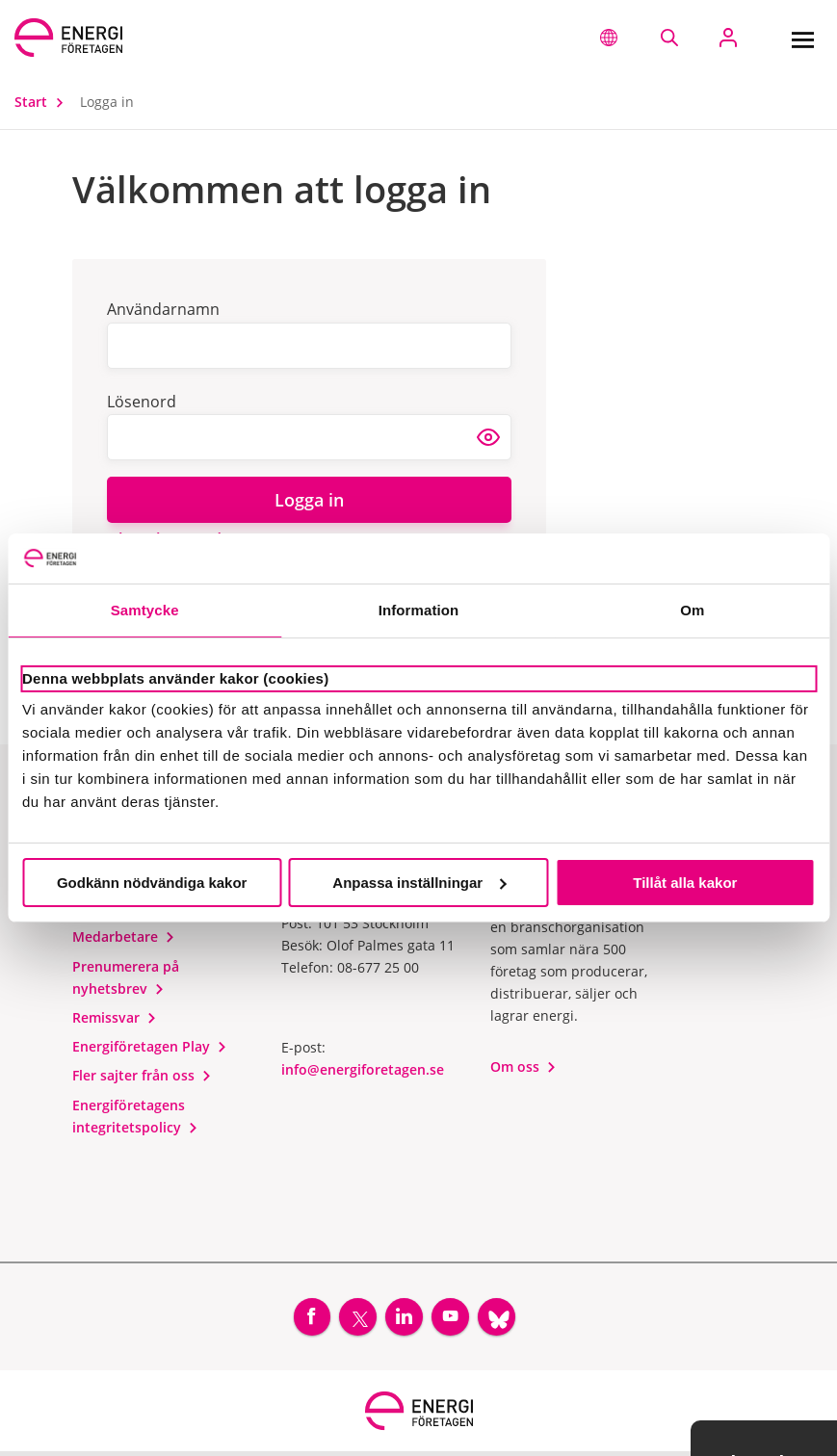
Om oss (523, 1066)
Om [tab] (692, 610)
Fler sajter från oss (142, 1075)
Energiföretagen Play (149, 1046)
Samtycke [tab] (145, 610)
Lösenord (141, 401)
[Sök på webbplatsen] (669, 37)
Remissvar (114, 1017)
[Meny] (802, 37)
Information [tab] (419, 610)
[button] (608, 37)
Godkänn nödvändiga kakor (152, 882)
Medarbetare (123, 936)
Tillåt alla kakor (685, 882)
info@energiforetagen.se (362, 1069)
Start (43, 101)
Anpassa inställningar (419, 882)
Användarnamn (163, 309)
